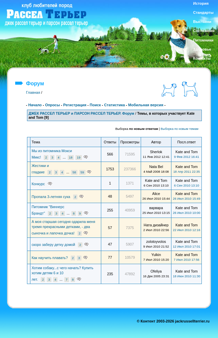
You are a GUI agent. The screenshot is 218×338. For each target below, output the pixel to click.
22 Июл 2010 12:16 (186, 230)
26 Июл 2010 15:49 (186, 198)
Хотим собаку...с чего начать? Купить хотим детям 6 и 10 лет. (62, 273)
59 (82, 172)
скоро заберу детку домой (53, 245)
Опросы (52, 105)
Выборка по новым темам (179, 129)
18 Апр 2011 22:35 (186, 171)
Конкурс (38, 184)
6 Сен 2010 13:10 (186, 185)
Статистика (114, 105)
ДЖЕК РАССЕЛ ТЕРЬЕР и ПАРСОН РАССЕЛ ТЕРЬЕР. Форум (81, 113)
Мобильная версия (145, 105)
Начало (35, 105)
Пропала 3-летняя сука (51, 197)
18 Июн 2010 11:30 (186, 276)
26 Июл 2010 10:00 (186, 213)
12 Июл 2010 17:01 (186, 246)
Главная (33, 92)
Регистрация (74, 105)
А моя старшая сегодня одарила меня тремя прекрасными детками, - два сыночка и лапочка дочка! (63, 227)
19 (78, 157)
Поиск (95, 105)
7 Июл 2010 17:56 (186, 259)
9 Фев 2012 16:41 (186, 157)
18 (70, 157)
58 (74, 172)
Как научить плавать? (50, 258)
